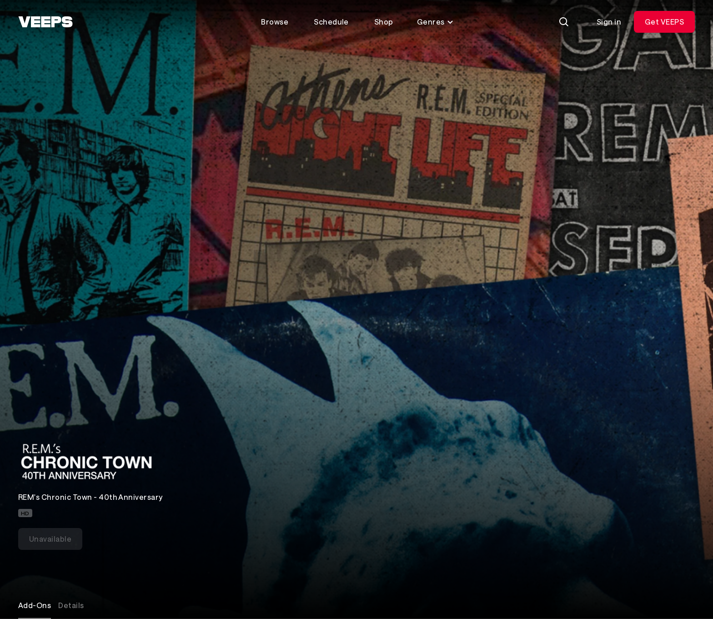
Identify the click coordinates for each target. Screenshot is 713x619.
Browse (274, 21)
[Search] (564, 22)
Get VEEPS (664, 21)
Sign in (609, 21)
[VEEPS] (45, 21)
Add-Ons (34, 605)
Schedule (331, 21)
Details (71, 605)
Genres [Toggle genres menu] (435, 21)
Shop (383, 21)
